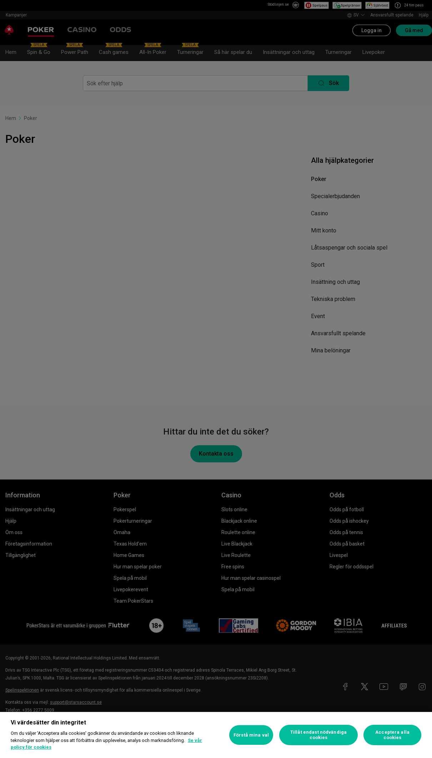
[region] (216, 735)
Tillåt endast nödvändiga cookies (318, 735)
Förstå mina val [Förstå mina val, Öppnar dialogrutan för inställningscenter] (251, 735)
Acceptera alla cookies (392, 735)
